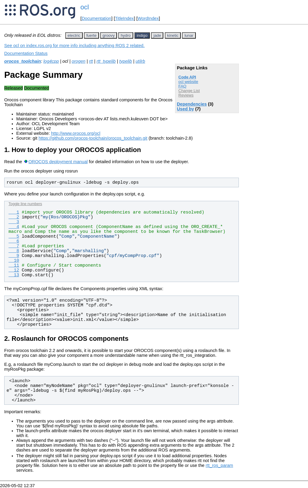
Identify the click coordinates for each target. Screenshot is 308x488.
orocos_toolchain (22, 61)
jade (157, 35)
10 (13, 260)
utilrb (140, 61)
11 (13, 265)
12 (13, 270)
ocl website (188, 81)
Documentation (96, 18)
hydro (126, 35)
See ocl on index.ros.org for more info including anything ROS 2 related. (74, 45)
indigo (142, 35)
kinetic (173, 35)
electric (74, 35)
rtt (91, 61)
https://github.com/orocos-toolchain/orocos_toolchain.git (92, 138)
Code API (187, 77)
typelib (125, 61)
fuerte (91, 35)
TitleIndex (124, 18)
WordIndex (148, 18)
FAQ (182, 86)
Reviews (185, 95)
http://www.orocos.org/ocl (75, 133)
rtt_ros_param (219, 465)
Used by (185, 108)
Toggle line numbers (25, 204)
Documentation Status (26, 53)
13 (13, 275)
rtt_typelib (106, 61)
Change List (189, 90)
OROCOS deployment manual (58, 161)
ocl (84, 7)
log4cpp (51, 61)
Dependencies (192, 104)
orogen (78, 61)
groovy (109, 35)
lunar (188, 35)
